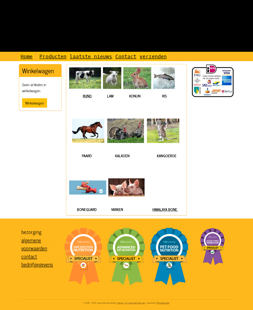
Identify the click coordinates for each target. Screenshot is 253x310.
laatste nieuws (91, 56)
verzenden (153, 56)
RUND (87, 96)
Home (27, 56)
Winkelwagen (34, 103)
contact (29, 256)
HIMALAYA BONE (165, 209)
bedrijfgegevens (37, 264)
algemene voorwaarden (34, 244)
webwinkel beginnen (137, 303)
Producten (52, 56)
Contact (125, 56)
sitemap (120, 303)
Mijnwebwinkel (163, 303)
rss (126, 303)
